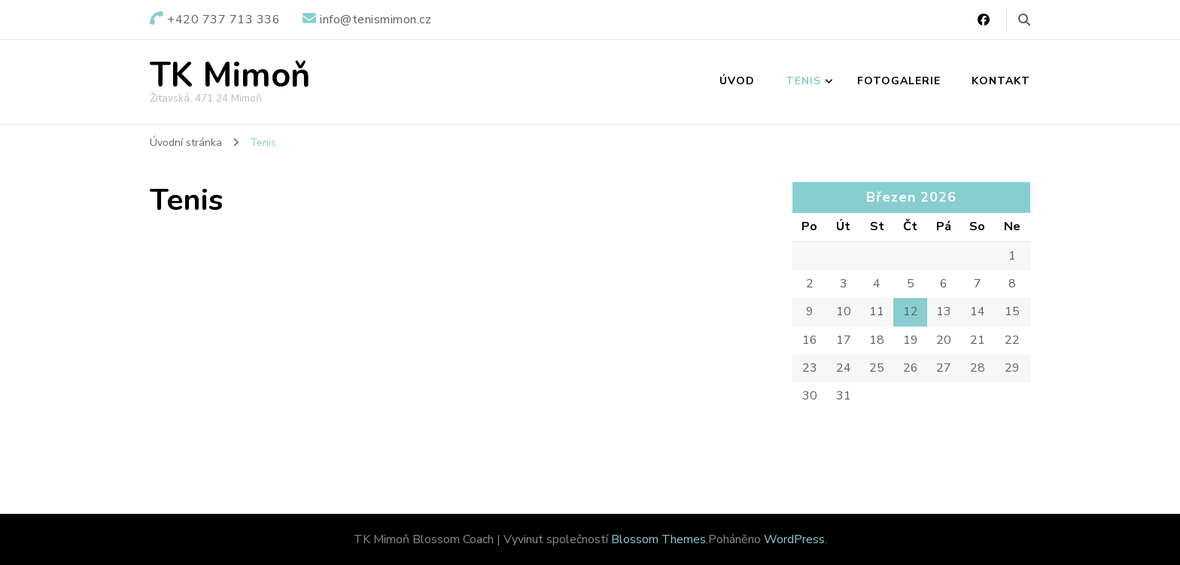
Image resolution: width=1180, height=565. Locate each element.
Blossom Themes (658, 539)
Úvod (737, 81)
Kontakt (1001, 81)
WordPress (794, 539)
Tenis (803, 81)
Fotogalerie (899, 81)
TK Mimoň (230, 76)
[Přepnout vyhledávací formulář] (1024, 20)
